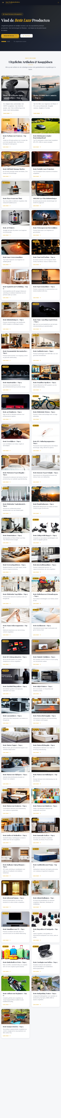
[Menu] (58, 2)
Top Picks (26, 35)
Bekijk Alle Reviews (10, 35)
